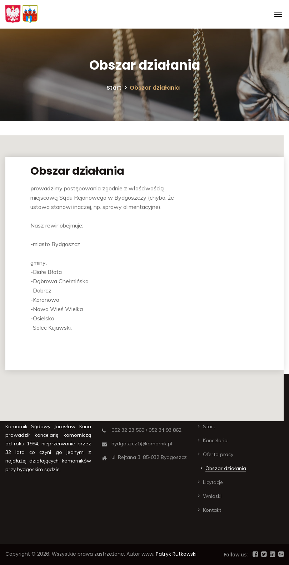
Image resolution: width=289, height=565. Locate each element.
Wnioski (212, 496)
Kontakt (212, 510)
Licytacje (213, 482)
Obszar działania (225, 468)
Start (113, 88)
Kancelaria (215, 440)
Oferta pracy (218, 454)
